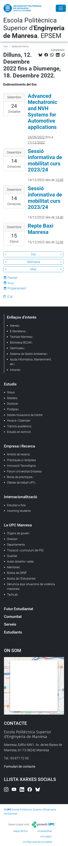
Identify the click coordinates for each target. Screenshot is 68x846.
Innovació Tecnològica (21, 465)
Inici (5, 46)
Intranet (15, 370)
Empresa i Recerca (19, 446)
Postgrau (13, 409)
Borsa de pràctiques (19, 477)
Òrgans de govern (18, 533)
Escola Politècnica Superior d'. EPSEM (33, 28)
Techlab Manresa (21, 337)
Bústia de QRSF (17, 573)
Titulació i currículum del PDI (25, 550)
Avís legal (45, 836)
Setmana (33, 262)
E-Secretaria (17, 331)
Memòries (13, 567)
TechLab (12, 594)
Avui (11, 283)
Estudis (10, 384)
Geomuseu (17, 348)
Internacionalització (20, 497)
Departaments (16, 544)
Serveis (10, 624)
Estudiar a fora (16, 505)
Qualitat (12, 556)
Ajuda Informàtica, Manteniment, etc (30, 362)
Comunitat (13, 616)
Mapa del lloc (20, 831)
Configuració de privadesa (37, 841)
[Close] (61, 8)
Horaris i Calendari (18, 420)
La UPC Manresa (18, 525)
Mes (33, 269)
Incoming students (19, 511)
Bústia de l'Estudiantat (21, 578)
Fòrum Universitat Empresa (24, 471)
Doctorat (12, 403)
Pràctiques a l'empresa (21, 460)
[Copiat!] (63, 55)
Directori (12, 539)
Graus (11, 392)
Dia (33, 254)
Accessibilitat (44, 831)
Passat (12, 278)
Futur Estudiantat (18, 609)
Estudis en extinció (19, 432)
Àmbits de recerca (18, 454)
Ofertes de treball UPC (21, 482)
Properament (17, 288)
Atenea (14, 325)
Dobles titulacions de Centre (24, 415)
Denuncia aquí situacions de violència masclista (31, 586)
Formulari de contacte (19, 766)
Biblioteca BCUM (20, 342)
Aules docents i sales (20, 561)
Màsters (12, 398)
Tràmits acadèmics (19, 426)
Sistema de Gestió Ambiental (28, 354)
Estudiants (13, 632)
